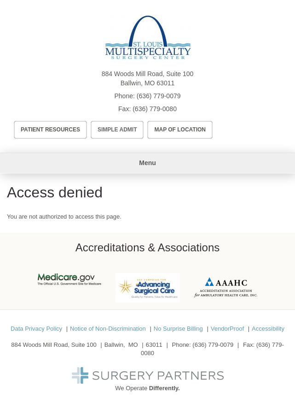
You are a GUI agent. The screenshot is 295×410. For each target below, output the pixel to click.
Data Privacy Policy (36, 328)
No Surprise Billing (178, 328)
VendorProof (227, 328)
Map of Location (180, 129)
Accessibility (268, 328)
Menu (147, 162)
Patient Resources (50, 129)
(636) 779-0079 (159, 96)
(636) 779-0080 (155, 109)
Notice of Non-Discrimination (108, 328)
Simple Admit (117, 129)
